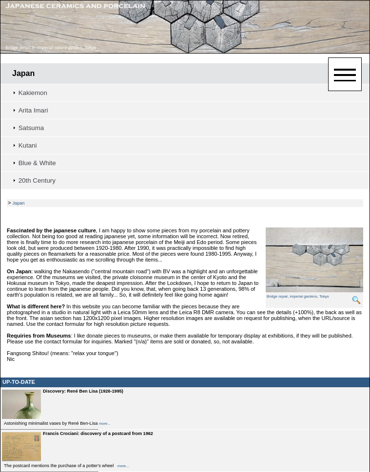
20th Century (37, 180)
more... (105, 423)
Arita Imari (33, 110)
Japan (23, 73)
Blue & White (37, 163)
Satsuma (31, 128)
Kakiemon (33, 92)
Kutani (28, 145)
